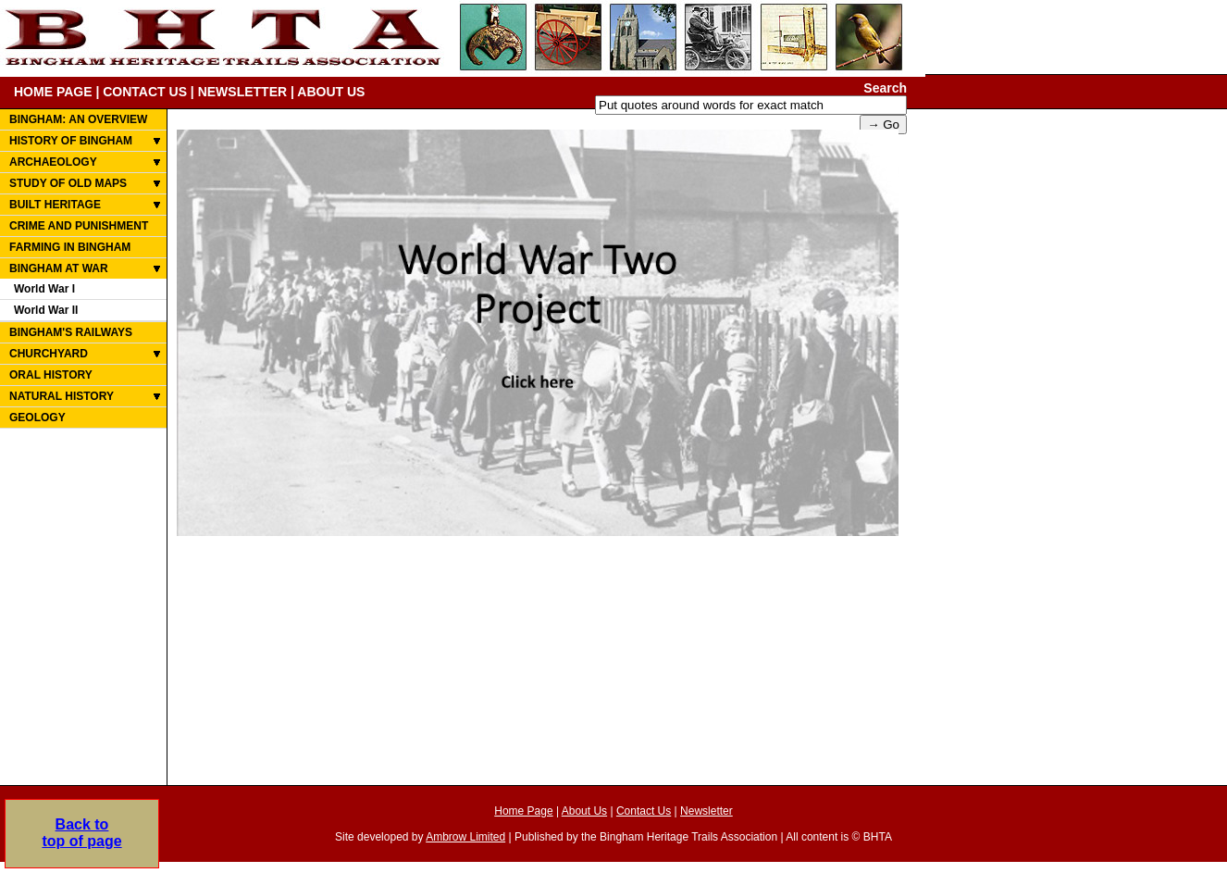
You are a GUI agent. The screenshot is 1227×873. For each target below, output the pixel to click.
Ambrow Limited (465, 836)
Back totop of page (81, 833)
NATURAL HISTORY (61, 396)
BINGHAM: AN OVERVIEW (78, 119)
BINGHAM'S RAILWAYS (70, 332)
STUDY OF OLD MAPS (68, 183)
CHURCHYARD (48, 353)
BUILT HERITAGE (55, 204)
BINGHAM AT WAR (58, 268)
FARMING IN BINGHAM (69, 247)
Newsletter (706, 810)
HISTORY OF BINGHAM (70, 140)
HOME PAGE (53, 91)
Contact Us (643, 810)
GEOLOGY (37, 417)
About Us (584, 810)
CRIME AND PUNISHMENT (78, 225)
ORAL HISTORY (51, 374)
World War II (46, 310)
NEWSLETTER (242, 91)
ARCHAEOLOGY (53, 162)
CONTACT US (145, 91)
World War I (44, 288)
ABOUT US (331, 91)
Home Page (523, 810)
